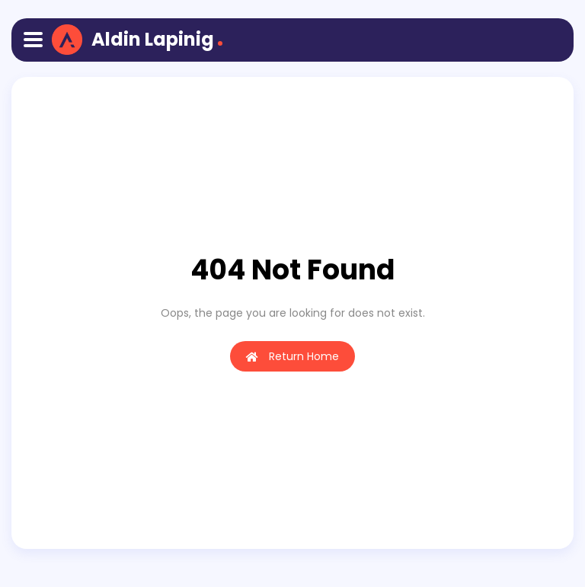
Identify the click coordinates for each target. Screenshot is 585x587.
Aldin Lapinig (152, 39)
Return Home (292, 356)
